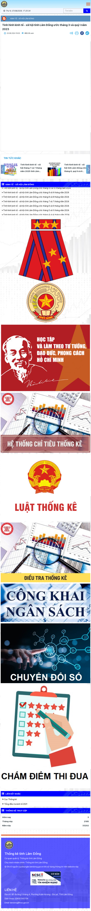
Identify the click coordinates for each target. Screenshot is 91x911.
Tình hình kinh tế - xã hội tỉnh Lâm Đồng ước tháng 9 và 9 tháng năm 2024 (35, 194)
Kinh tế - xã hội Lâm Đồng (22, 19)
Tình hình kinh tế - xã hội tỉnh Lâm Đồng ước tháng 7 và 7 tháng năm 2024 (35, 203)
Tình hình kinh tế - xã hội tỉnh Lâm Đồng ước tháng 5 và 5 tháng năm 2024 (35, 212)
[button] (87, 33)
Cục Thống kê (10, 799)
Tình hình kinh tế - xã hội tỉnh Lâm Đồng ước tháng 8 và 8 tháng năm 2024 (35, 199)
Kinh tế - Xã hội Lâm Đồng (17, 184)
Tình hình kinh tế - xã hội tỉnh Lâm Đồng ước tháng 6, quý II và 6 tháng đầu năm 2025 (75, 168)
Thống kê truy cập (14, 810)
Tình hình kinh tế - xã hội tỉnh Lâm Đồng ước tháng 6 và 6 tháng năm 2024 (35, 208)
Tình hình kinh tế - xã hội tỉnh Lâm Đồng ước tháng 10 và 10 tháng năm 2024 (36, 190)
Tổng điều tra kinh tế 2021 (15, 804)
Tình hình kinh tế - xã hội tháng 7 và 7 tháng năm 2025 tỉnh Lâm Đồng (31, 168)
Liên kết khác (11, 793)
